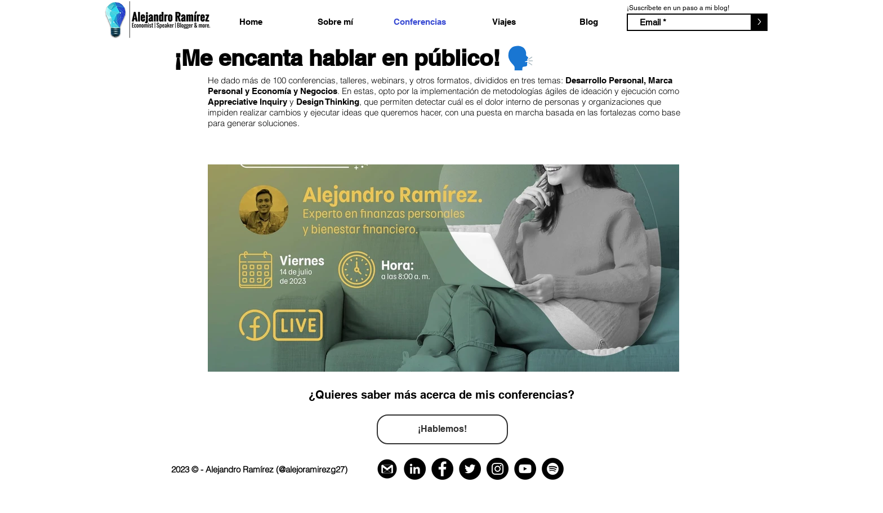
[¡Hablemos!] (442, 429)
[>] (759, 22)
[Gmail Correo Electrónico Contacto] (387, 469)
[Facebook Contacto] (442, 469)
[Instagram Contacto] (498, 469)
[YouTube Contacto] (525, 469)
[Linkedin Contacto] (415, 469)
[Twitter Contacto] (470, 469)
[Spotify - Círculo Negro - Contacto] (553, 469)
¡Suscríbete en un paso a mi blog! (678, 8)
